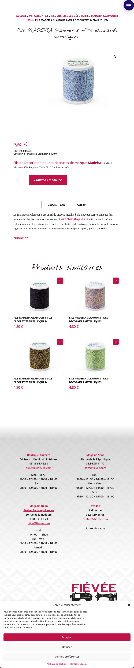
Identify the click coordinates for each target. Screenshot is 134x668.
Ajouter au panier (48, 180)
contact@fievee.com (95, 519)
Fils (46, 15)
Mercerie (35, 15)
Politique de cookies (56, 663)
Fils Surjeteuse (61, 15)
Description (56, 204)
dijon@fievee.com (39, 523)
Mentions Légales (78, 663)
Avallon (95, 506)
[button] (129, 605)
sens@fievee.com (95, 468)
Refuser (67, 647)
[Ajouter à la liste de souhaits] (60, 281)
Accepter (67, 637)
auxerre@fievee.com (38, 468)
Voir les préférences (67, 656)
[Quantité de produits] (19, 180)
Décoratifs (81, 15)
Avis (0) (82, 204)
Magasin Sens (95, 455)
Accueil (21, 15)
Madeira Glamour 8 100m (42, 153)
